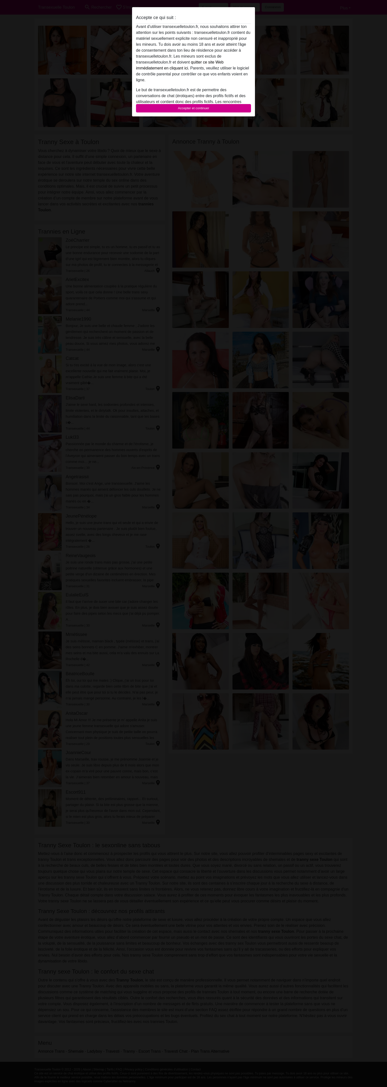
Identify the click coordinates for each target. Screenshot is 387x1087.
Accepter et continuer (193, 108)
